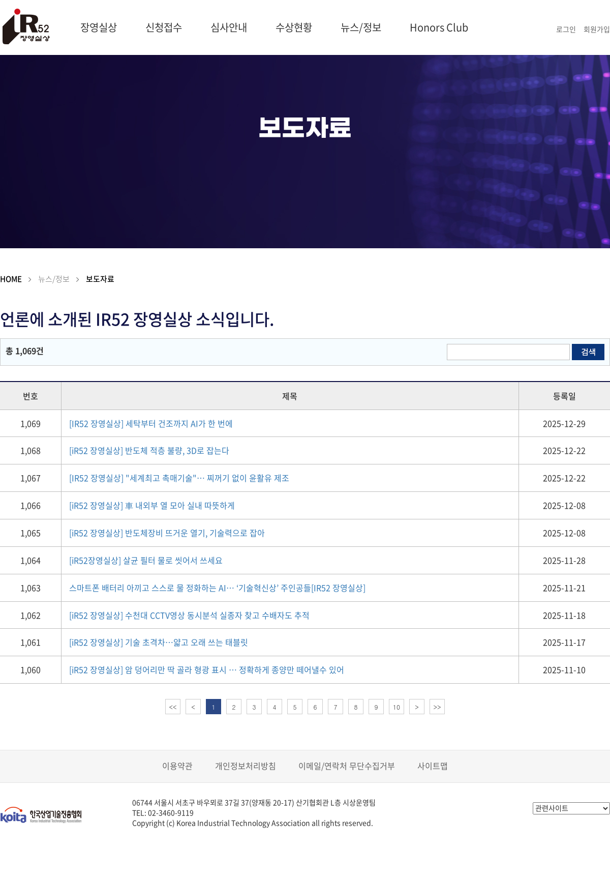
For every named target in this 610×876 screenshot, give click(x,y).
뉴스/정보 (361, 27)
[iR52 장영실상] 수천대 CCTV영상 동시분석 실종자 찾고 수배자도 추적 (189, 615)
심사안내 (228, 27)
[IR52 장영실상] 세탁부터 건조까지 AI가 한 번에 (151, 423)
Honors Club (439, 27)
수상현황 (294, 27)
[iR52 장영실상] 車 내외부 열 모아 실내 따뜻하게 (152, 505)
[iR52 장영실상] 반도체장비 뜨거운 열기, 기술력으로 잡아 (167, 533)
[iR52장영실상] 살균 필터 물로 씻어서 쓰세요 (146, 560)
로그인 (566, 29)
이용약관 (177, 766)
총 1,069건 (25, 351)
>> (437, 707)
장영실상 (98, 27)
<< (173, 707)
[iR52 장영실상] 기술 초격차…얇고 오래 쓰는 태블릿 (158, 642)
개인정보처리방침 (245, 766)
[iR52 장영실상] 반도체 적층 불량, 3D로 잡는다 (149, 450)
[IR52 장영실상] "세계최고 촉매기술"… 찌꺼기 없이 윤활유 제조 (179, 478)
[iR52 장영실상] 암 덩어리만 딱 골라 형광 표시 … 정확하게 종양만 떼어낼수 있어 (206, 669)
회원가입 (597, 29)
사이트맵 (432, 766)
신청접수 (163, 27)
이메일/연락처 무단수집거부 (346, 766)
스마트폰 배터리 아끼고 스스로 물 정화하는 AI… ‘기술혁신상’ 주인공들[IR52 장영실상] (217, 587)
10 (396, 707)
